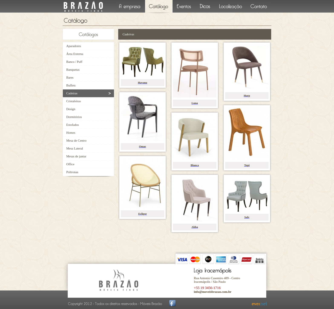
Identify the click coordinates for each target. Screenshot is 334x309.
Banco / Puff (74, 61)
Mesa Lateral (74, 148)
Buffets (71, 85)
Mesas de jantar (76, 156)
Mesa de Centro (76, 140)
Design (70, 109)
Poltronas (72, 172)
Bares (69, 77)
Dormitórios (74, 117)
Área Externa (74, 54)
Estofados (72, 124)
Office (70, 164)
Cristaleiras (73, 101)
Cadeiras (71, 93)
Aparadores (73, 46)
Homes (70, 132)
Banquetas (72, 69)
